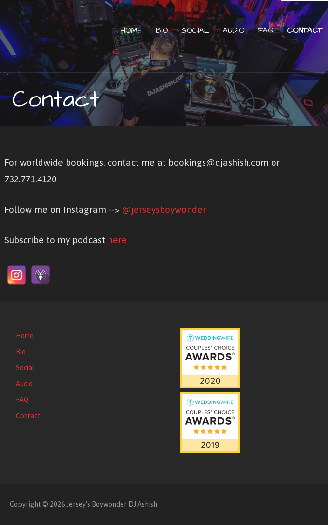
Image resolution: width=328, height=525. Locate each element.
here (117, 240)
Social (195, 30)
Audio (233, 30)
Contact (304, 30)
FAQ (265, 30)
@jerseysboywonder (164, 209)
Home (131, 30)
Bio (162, 30)
